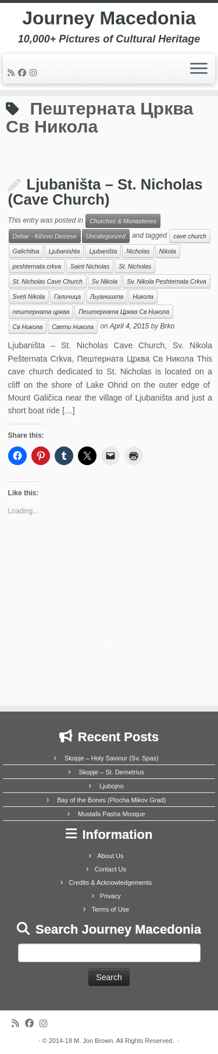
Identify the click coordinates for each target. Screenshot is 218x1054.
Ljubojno (111, 786)
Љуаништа (106, 296)
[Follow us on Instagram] (35, 72)
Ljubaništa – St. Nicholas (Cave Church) (105, 192)
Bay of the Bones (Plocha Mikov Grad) (111, 799)
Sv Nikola (104, 281)
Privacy (110, 895)
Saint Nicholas (89, 266)
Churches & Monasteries (123, 220)
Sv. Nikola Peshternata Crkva (166, 281)
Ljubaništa (103, 251)
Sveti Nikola (29, 296)
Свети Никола (73, 326)
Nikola (167, 251)
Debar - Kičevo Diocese (45, 236)
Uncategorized (106, 236)
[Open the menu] (199, 69)
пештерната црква (41, 311)
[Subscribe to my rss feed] (13, 72)
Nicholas (137, 251)
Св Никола (28, 326)
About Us (110, 855)
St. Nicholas (135, 266)
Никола (143, 296)
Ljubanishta (64, 251)
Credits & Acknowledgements (110, 882)
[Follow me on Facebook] (24, 72)
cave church (189, 236)
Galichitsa (26, 251)
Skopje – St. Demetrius (112, 772)
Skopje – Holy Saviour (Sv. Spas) (112, 758)
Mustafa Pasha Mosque (111, 813)
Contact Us (110, 869)
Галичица (67, 296)
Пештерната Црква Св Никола (123, 311)
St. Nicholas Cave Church (48, 281)
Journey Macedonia (109, 18)
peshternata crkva (37, 266)
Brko (167, 327)
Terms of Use (110, 909)
